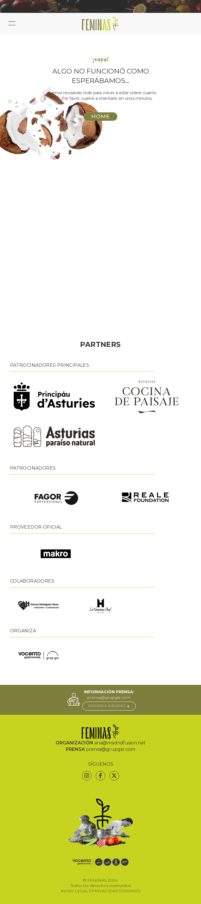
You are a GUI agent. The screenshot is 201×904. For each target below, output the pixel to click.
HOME (100, 116)
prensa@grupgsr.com (109, 697)
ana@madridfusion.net (120, 743)
